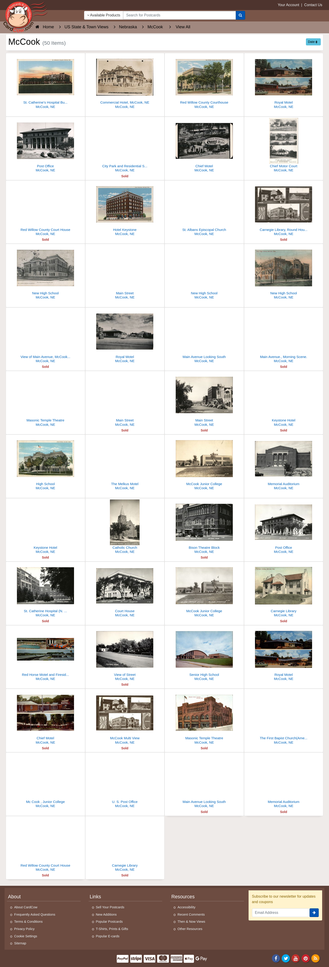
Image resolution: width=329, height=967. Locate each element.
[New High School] (45, 273)
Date (312, 42)
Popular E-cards (107, 936)
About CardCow (25, 907)
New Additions (106, 914)
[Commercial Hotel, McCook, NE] (124, 82)
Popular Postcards (109, 921)
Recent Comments (191, 914)
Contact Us (313, 5)
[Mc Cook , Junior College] (45, 781)
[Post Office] (45, 145)
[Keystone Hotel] (283, 400)
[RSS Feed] (315, 958)
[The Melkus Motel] (124, 463)
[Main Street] (124, 273)
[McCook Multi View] (124, 717)
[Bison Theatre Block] (204, 527)
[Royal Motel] (283, 82)
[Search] (240, 15)
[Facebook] (276, 958)
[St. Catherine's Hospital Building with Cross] (45, 82)
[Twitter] (286, 958)
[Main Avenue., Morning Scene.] (283, 336)
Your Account (288, 5)
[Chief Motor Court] (283, 145)
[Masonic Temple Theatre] (45, 400)
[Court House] (124, 590)
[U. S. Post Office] (124, 781)
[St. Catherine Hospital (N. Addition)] (45, 590)
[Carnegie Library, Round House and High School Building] (283, 209)
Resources (183, 896)
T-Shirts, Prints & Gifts (112, 929)
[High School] (45, 463)
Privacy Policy (24, 929)
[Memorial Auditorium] (283, 463)
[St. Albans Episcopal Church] (204, 209)
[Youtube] (296, 958)
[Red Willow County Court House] (45, 209)
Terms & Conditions (28, 921)
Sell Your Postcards (110, 907)
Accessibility (186, 907)
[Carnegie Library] (283, 590)
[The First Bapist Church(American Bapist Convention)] (283, 717)
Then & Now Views (191, 921)
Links (95, 896)
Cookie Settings (25, 936)
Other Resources (190, 929)
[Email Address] (281, 912)
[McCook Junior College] (204, 463)
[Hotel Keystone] (124, 209)
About (14, 896)
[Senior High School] (204, 654)
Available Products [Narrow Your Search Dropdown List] (103, 15)
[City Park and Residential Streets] (124, 145)
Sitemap (20, 943)
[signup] (314, 912)
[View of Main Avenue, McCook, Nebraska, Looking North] (45, 336)
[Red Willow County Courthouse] (204, 82)
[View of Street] (124, 654)
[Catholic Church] (124, 527)
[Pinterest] (305, 958)
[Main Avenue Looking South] (204, 336)
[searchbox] (179, 15)
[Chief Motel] (204, 145)
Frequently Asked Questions (34, 914)
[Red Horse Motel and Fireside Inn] (45, 654)
